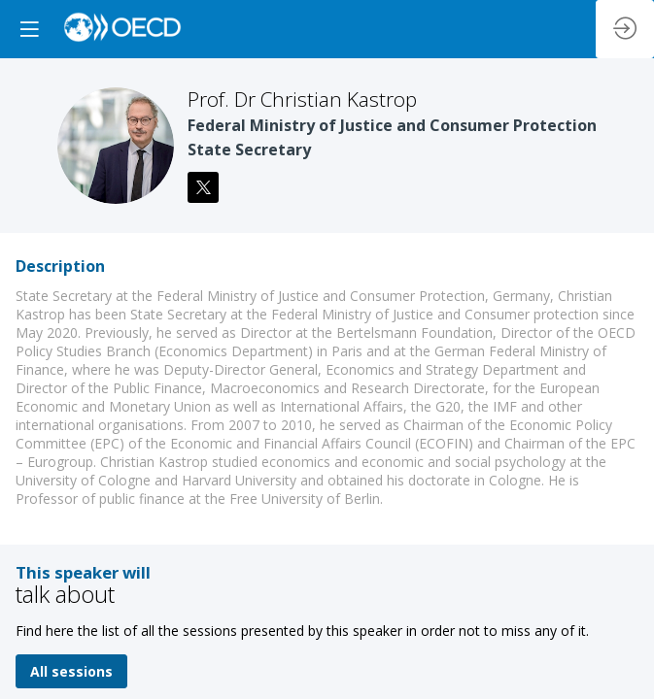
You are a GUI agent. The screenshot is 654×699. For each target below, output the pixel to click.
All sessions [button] (71, 671)
